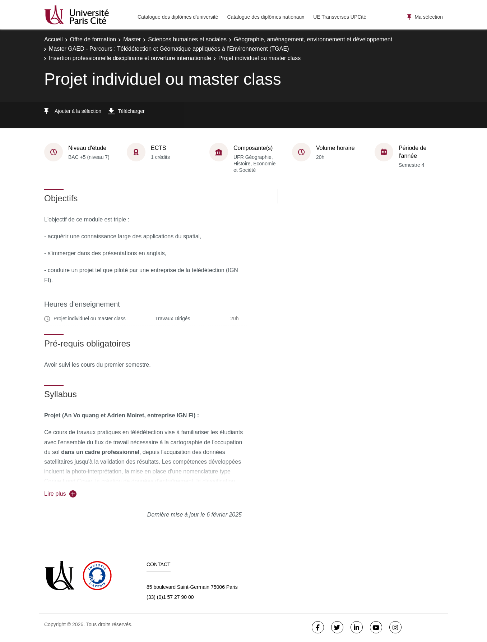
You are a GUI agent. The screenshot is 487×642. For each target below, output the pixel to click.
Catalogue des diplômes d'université (178, 17)
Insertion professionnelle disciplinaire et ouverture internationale (130, 58)
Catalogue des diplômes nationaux (265, 17)
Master (132, 39)
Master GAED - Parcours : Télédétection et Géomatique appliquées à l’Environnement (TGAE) (169, 49)
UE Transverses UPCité (339, 17)
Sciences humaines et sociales (187, 39)
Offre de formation (93, 39)
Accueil (53, 39)
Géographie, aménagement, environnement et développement (313, 39)
